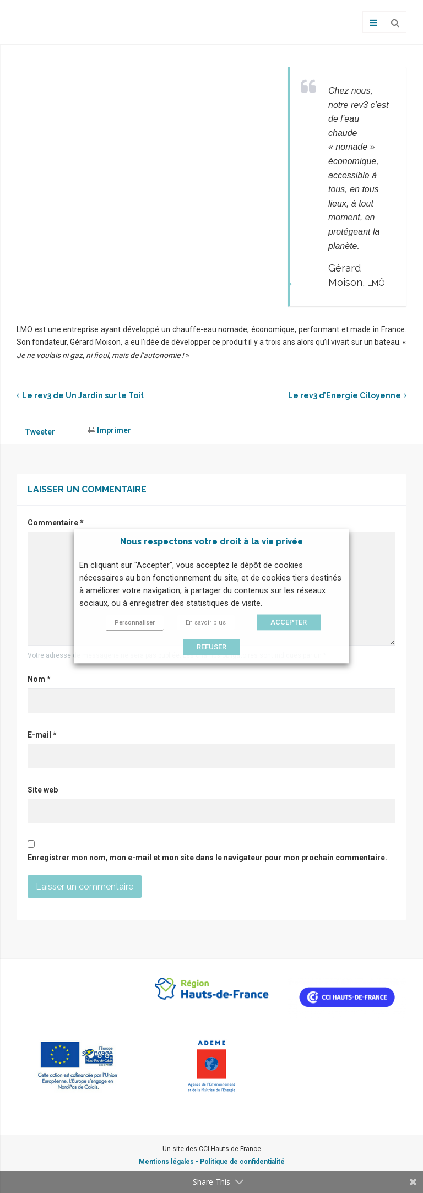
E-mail (42, 734)
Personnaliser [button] (135, 623)
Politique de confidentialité (242, 1161)
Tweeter (40, 431)
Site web (43, 789)
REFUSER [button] (211, 647)
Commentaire (56, 522)
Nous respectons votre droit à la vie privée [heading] (211, 541)
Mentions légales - (169, 1161)
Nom (39, 679)
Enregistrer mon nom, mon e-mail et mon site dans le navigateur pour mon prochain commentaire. (207, 857)
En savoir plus (206, 623)
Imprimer (109, 430)
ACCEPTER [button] (288, 623)
